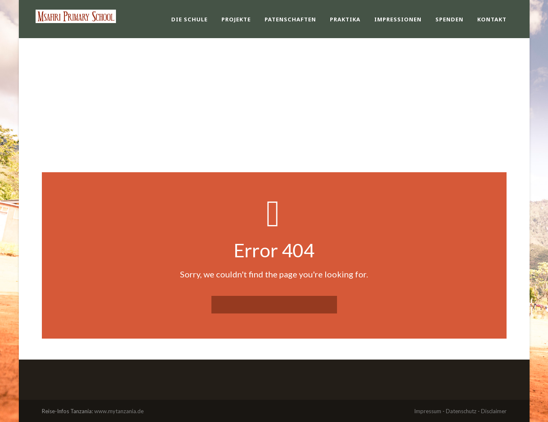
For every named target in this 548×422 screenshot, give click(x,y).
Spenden (449, 19)
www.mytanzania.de (119, 411)
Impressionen (398, 19)
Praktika (345, 19)
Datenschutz (461, 411)
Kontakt (492, 19)
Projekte (236, 19)
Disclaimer (494, 411)
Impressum (427, 411)
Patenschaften (290, 19)
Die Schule (189, 19)
